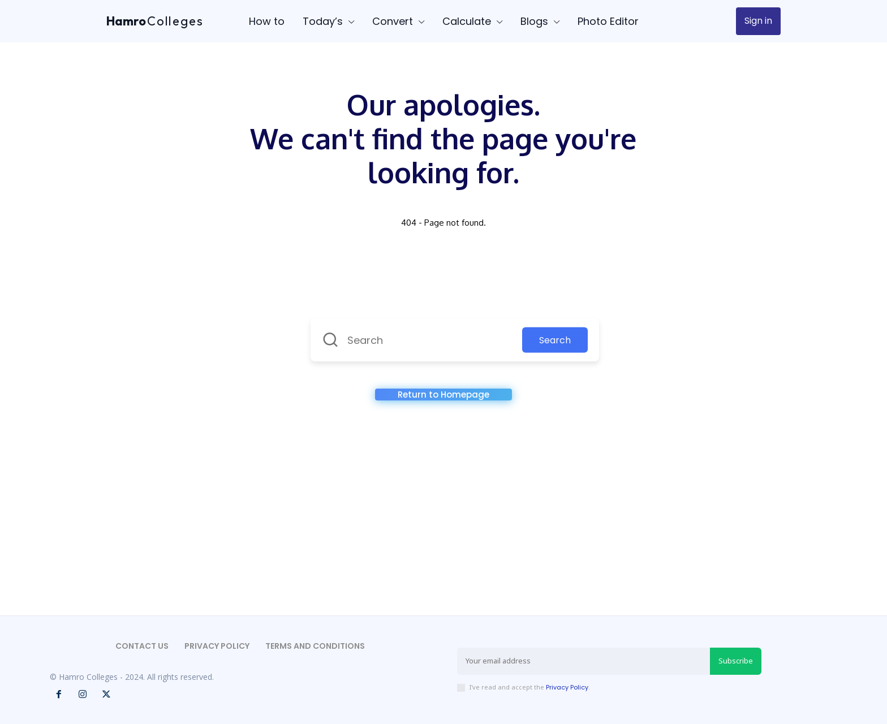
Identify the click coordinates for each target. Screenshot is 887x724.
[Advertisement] (443, 513)
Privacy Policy (567, 687)
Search (555, 340)
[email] (583, 661)
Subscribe (735, 661)
